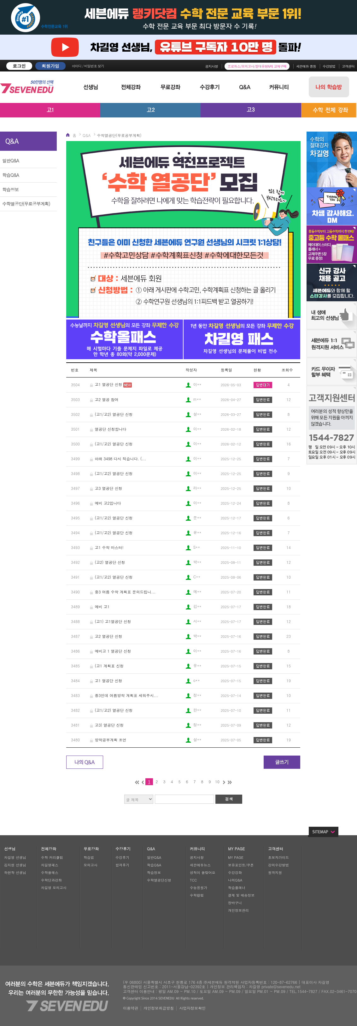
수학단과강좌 (51, 880)
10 (217, 781)
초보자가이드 (278, 857)
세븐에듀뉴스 (200, 865)
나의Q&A (235, 880)
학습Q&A (10, 175)
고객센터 (348, 66)
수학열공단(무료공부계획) (26, 204)
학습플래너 (236, 887)
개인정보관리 (238, 910)
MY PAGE (235, 857)
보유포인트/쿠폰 (241, 865)
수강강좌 (235, 872)
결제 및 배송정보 (241, 895)
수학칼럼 (197, 895)
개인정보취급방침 (158, 1008)
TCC (193, 880)
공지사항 (211, 66)
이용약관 (130, 1008)
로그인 (19, 66)
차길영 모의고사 (54, 887)
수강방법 (329, 66)
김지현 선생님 (15, 865)
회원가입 (50, 66)
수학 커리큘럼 (52, 857)
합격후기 (122, 865)
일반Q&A (10, 160)
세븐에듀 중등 (306, 66)
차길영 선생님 (15, 857)
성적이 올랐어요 (202, 872)
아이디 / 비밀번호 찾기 (88, 66)
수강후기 (122, 857)
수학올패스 (49, 872)
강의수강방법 (278, 865)
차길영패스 (49, 865)
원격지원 (275, 872)
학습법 (89, 857)
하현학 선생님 (15, 872)
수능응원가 (198, 887)
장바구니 (235, 902)
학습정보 (10, 189)
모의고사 (90, 865)
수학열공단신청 (159, 880)
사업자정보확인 (192, 1008)
